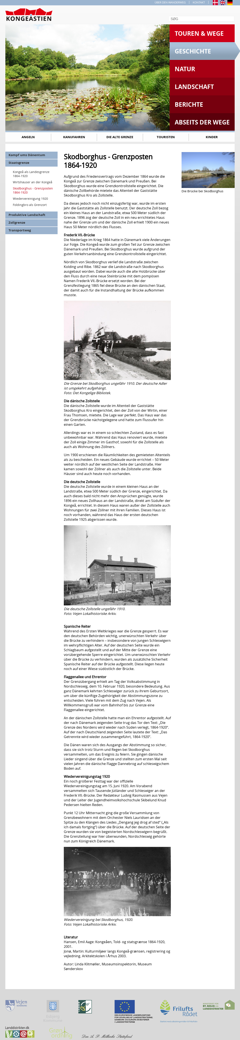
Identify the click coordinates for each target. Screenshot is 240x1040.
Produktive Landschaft (27, 215)
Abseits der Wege (202, 122)
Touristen (166, 137)
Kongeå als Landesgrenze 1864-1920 (31, 174)
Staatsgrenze (19, 162)
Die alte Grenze (119, 137)
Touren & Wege (199, 33)
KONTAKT (199, 2)
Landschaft (194, 87)
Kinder (212, 137)
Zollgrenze (17, 222)
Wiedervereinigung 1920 (30, 199)
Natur (185, 69)
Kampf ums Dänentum (27, 155)
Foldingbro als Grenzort (30, 205)
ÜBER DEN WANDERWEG (170, 2)
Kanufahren (74, 137)
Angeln (28, 137)
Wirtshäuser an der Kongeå (32, 182)
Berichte (189, 104)
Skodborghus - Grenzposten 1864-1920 (33, 190)
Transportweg (20, 230)
